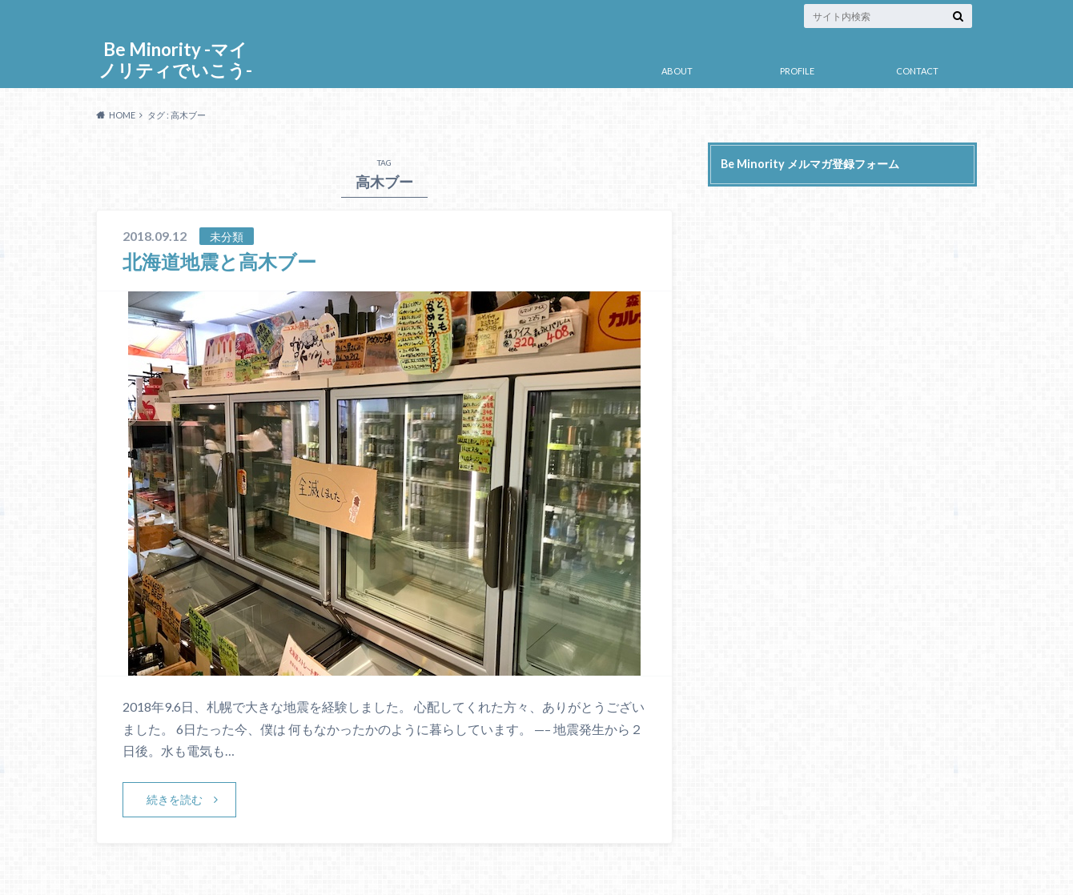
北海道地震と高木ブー (219, 261)
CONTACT (917, 71)
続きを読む (175, 799)
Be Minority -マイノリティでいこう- (175, 59)
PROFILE (797, 71)
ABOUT (677, 71)
